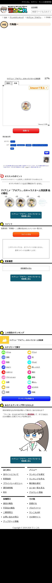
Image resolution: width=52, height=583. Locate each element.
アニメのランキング (17, 17)
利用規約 (7, 479)
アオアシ (13, 145)
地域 (31, 392)
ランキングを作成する (26, 398)
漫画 (12, 148)
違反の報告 (8, 503)
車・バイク (33, 367)
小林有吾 (28, 145)
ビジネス (32, 387)
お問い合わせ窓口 (11, 517)
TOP (5, 17)
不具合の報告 (9, 508)
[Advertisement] (22, 51)
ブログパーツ (35, 508)
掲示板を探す (35, 483)
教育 (5, 392)
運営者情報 (8, 488)
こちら (26, 167)
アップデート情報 (11, 521)
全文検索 (34, 7)
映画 (5, 362)
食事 (5, 382)
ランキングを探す (37, 474)
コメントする (26, 234)
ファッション (9, 377)
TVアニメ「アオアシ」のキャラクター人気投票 (23, 79)
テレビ (32, 362)
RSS (4, 492)
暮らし (32, 382)
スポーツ (7, 372)
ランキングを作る (37, 479)
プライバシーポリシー (12, 483)
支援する (33, 503)
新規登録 (31, 414)
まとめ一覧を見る (37, 488)
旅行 (31, 372)
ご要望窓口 (8, 512)
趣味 (31, 377)
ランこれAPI (34, 512)
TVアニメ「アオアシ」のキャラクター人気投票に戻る (26, 215)
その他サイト (35, 517)
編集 (46, 153)
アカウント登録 (36, 492)
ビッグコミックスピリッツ (40, 145)
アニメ (13, 141)
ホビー (6, 367)
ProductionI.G (20, 145)
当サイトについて (11, 474)
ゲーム (6, 352)
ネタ (5, 387)
